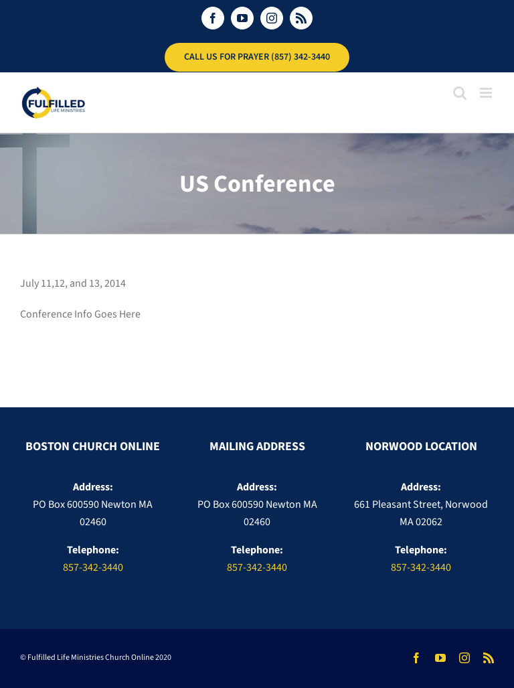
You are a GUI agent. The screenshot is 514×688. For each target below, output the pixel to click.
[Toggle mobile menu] (487, 93)
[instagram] (464, 657)
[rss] (488, 657)
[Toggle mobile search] (459, 93)
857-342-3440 (93, 567)
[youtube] (440, 657)
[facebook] (416, 657)
